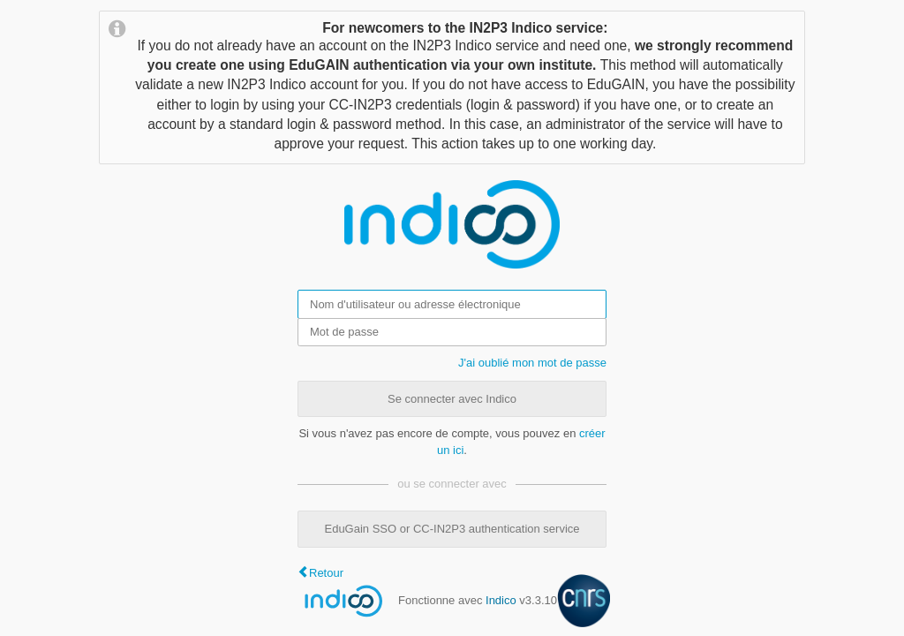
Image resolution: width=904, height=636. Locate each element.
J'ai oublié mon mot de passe (532, 362)
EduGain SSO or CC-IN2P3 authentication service (451, 528)
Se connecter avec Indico (452, 398)
